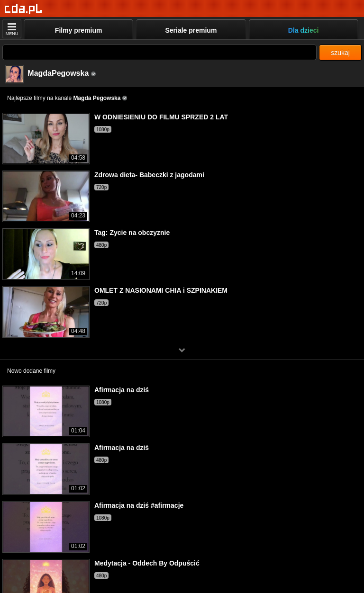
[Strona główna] (23, 9)
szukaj (340, 52)
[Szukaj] (159, 52)
